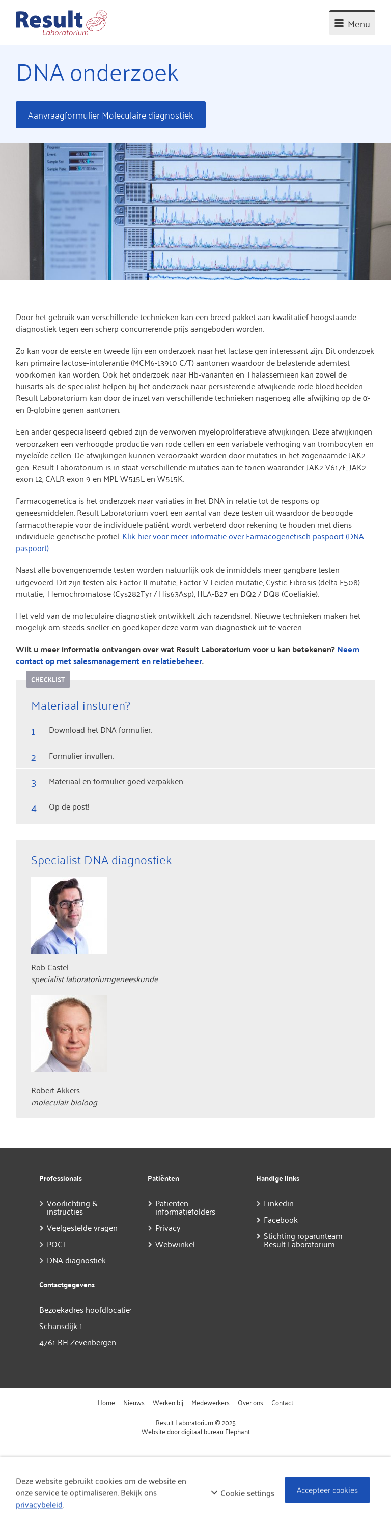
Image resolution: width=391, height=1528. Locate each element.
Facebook (281, 1219)
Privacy (168, 1227)
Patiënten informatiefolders (185, 1207)
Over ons (250, 1402)
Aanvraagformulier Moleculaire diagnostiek (110, 114)
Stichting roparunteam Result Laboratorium (303, 1239)
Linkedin (279, 1203)
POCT (57, 1243)
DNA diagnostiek (76, 1260)
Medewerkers (210, 1402)
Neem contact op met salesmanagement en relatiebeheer (187, 655)
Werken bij (168, 1402)
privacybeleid (39, 1504)
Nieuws (134, 1402)
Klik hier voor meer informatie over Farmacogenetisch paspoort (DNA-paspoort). (191, 542)
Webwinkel (175, 1243)
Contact (282, 1402)
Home (106, 1402)
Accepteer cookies (327, 1490)
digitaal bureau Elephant (215, 1431)
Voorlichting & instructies (72, 1207)
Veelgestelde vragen (82, 1227)
